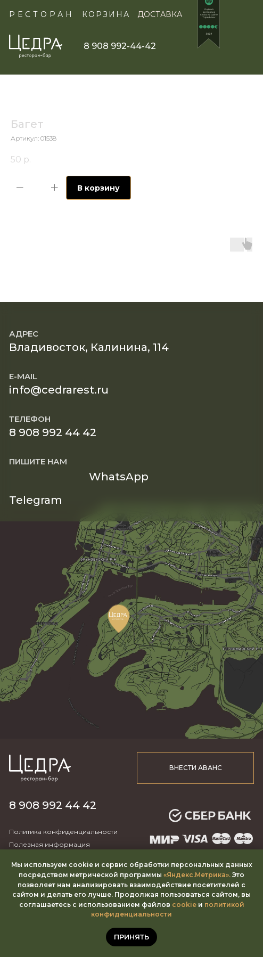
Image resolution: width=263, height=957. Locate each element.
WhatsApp (119, 476)
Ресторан (42, 14)
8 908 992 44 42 (52, 432)
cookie (184, 905)
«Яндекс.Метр (188, 875)
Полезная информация (49, 844)
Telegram (35, 500)
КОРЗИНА (106, 14)
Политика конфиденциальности (63, 832)
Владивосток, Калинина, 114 (89, 347)
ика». (222, 875)
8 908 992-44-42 (120, 46)
